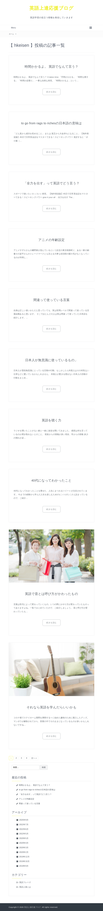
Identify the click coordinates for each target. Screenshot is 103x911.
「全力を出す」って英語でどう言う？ (52, 183)
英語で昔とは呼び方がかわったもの (51, 594)
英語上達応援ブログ (51, 8)
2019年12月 (24, 856)
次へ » (34, 758)
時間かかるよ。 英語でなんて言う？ (51, 66)
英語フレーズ (25, 882)
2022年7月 (23, 824)
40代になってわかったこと (51, 480)
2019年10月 (24, 861)
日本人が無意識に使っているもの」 (51, 360)
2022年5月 (23, 833)
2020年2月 (23, 852)
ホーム (11, 34)
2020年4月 (23, 843)
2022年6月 (23, 829)
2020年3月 (23, 847)
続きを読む (51, 92)
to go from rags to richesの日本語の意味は (51, 123)
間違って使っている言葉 (51, 300)
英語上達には (25, 887)
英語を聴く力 (51, 420)
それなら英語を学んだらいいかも (51, 707)
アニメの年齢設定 (51, 240)
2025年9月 (23, 820)
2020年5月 (23, 838)
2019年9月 (23, 866)
